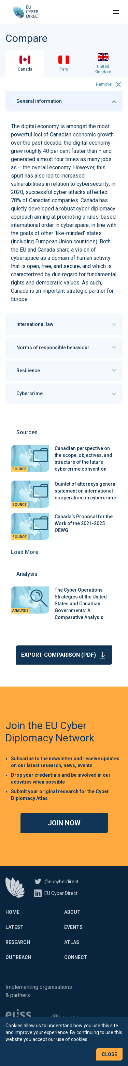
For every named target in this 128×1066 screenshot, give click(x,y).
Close (109, 1054)
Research (17, 942)
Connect (75, 957)
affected (97, 192)
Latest (14, 927)
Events (73, 927)
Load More (24, 552)
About (72, 912)
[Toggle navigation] (116, 12)
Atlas (71, 942)
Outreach (18, 957)
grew (17, 151)
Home (12, 912)
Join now (64, 823)
